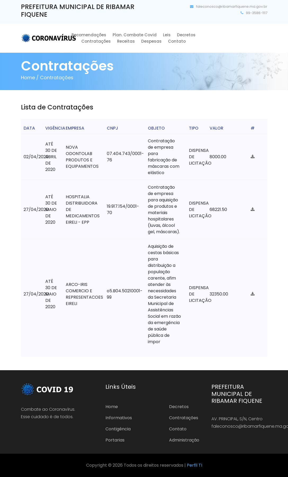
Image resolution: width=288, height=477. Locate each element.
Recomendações (89, 35)
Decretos (186, 35)
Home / (30, 77)
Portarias (115, 440)
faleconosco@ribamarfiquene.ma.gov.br (228, 6)
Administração (184, 440)
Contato (177, 41)
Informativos (118, 418)
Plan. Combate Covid (135, 35)
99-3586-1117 (254, 12)
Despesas (151, 41)
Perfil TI (194, 465)
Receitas (126, 41)
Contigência (118, 429)
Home (111, 407)
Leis (167, 35)
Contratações (96, 41)
